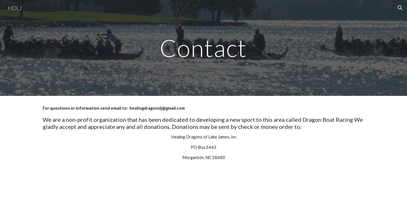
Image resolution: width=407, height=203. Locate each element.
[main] (203, 48)
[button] (400, 8)
